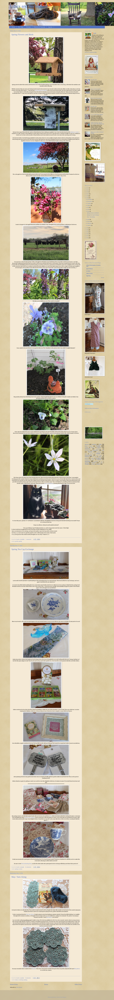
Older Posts (78, 984)
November (89, 201)
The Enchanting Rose (26, 863)
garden (16, 541)
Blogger (64, 997)
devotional (87, 450)
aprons (87, 444)
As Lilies (88, 271)
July (88, 207)
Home (13, 27)
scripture (99, 459)
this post (34, 968)
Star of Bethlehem (49, 483)
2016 (87, 229)
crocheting (20, 979)
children (99, 447)
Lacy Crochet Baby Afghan (97, 114)
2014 (87, 233)
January (89, 225)
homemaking (88, 455)
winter (98, 464)
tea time (20, 869)
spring (20, 541)
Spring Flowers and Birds (22, 34)
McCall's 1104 (94, 79)
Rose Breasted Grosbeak (41, 90)
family (90, 452)
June (88, 209)
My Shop (20, 27)
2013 (87, 235)
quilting (92, 458)
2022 (87, 190)
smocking (96, 461)
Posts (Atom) (19, 987)
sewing (87, 461)
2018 (87, 197)
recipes (98, 458)
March (88, 221)
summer (93, 462)
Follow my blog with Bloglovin (92, 408)
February (89, 223)
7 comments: (29, 539)
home (98, 454)
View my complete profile (91, 52)
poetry (86, 458)
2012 (87, 237)
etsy (103, 450)
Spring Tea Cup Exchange (22, 549)
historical (92, 453)
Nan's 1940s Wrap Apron (96, 98)
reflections (87, 459)
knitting (25, 979)
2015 (87, 231)
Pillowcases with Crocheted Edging (97, 132)
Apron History (89, 268)
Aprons (50, 27)
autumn (94, 444)
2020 (87, 193)
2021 (87, 191)
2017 (87, 227)
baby (100, 444)
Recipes (28, 27)
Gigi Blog (88, 275)
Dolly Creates (89, 273)
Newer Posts (14, 984)
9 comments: (28, 978)
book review (88, 446)
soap (101, 461)
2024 (87, 188)
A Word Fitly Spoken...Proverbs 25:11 (93, 266)
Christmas (87, 449)
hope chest (99, 455)
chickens (93, 447)
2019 (87, 195)
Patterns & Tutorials (39, 27)
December (89, 199)
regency (93, 459)
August (89, 205)
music (100, 456)
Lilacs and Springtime (29, 6)
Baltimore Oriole (74, 132)
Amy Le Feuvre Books (96, 89)
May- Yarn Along (18, 877)
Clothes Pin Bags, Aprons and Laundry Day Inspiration (97, 123)
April (88, 219)
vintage (87, 464)
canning (86, 447)
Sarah (94, 33)
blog (51, 816)
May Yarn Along (30, 914)
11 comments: (28, 867)
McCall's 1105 (94, 106)
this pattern (49, 917)
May (88, 211)
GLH (86, 453)
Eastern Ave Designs (30, 817)
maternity (94, 456)
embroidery (95, 450)
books (16, 979)
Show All (102, 277)
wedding (93, 464)
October (89, 203)
